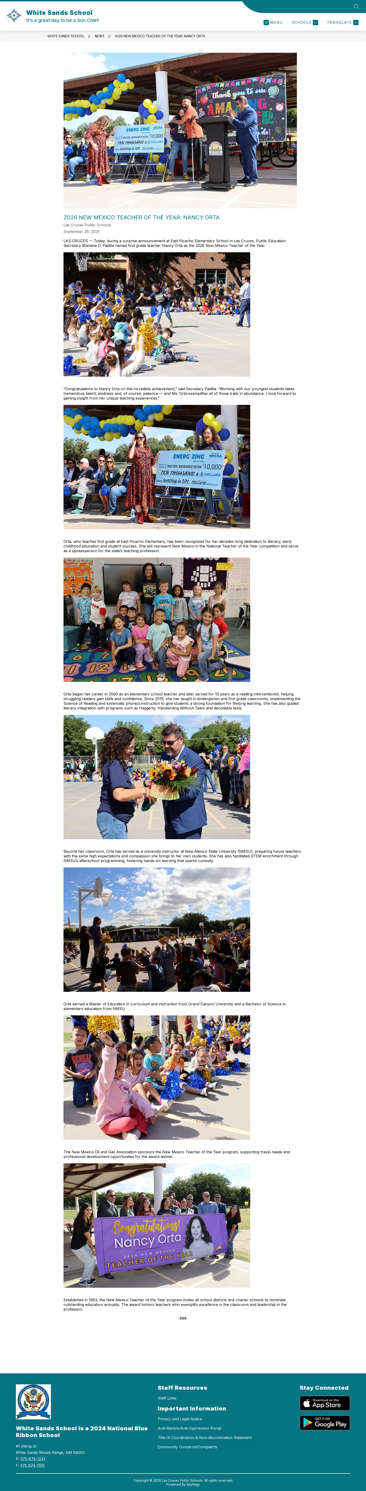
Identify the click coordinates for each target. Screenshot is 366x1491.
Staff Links (167, 1398)
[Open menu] (273, 22)
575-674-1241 (33, 1458)
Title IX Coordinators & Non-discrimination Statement (205, 1437)
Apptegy (193, 1484)
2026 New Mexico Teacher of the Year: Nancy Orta (160, 36)
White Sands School (65, 36)
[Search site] (356, 6)
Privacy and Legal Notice (180, 1419)
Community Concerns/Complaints (187, 1447)
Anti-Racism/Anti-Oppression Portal (189, 1428)
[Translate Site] (342, 22)
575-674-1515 (32, 1465)
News (99, 36)
